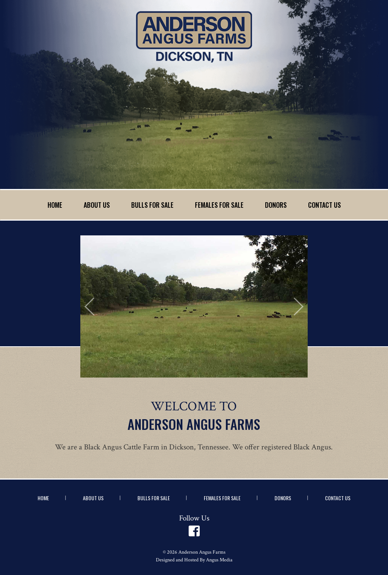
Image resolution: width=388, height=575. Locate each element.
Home (55, 205)
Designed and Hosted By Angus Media (194, 560)
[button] (97, 306)
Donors (276, 205)
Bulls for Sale (152, 205)
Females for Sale (219, 205)
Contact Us (324, 205)
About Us (97, 205)
